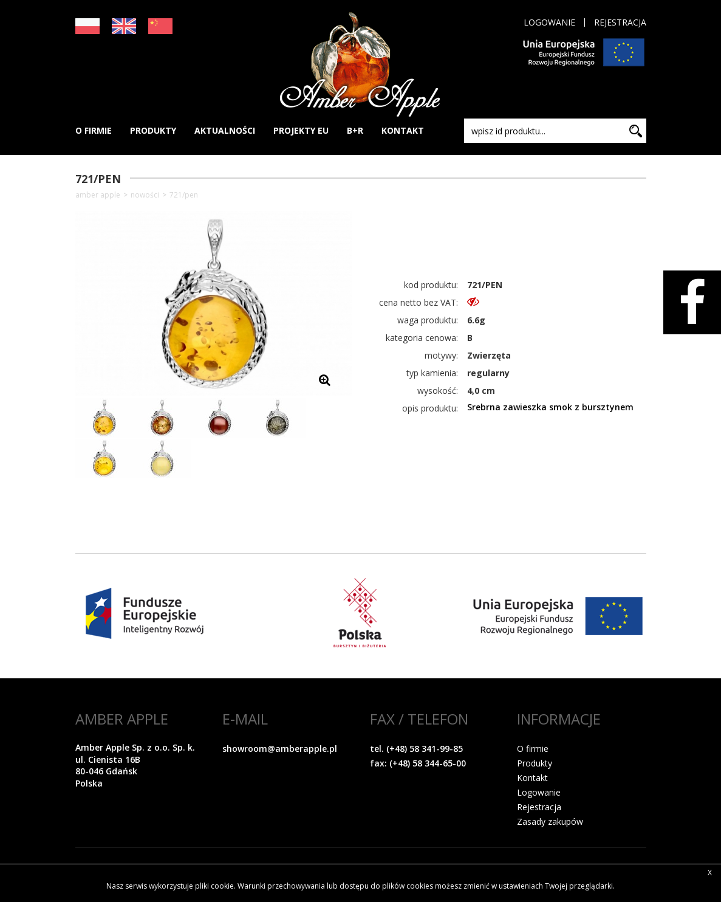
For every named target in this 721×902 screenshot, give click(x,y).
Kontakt (532, 777)
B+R (355, 130)
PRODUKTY (153, 130)
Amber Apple (97, 195)
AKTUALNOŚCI (224, 130)
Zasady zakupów (550, 821)
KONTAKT (402, 130)
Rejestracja (620, 22)
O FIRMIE (93, 130)
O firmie (532, 748)
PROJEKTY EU (301, 130)
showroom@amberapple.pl (279, 748)
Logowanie (549, 22)
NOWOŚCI (145, 195)
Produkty (534, 763)
